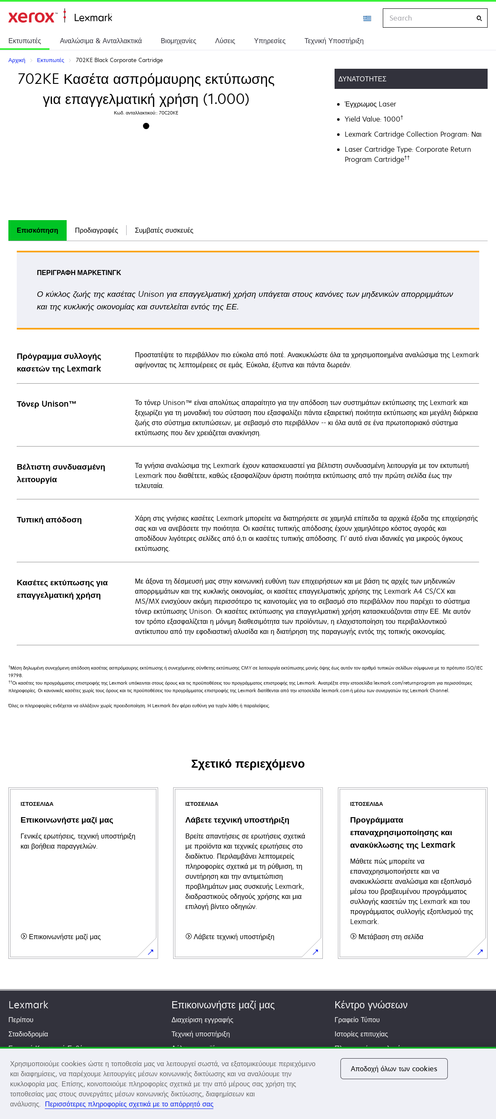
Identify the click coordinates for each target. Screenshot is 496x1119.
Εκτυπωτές (24, 40)
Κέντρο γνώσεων (371, 1004)
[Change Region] (368, 18)
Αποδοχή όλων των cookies (394, 1068)
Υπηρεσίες (270, 40)
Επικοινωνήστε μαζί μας (223, 1004)
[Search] (479, 18)
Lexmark (28, 1004)
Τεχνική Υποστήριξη (334, 40)
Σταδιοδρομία (28, 1034)
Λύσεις (225, 40)
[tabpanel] (248, 447)
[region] (248, 1083)
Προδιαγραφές (96, 230)
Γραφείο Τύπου (357, 1019)
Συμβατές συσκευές (164, 230)
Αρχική (60, 15)
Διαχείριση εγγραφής (202, 1019)
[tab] (37, 230)
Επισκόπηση (37, 230)
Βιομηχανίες (178, 40)
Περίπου (21, 1019)
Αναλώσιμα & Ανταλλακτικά (101, 40)
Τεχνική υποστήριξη (200, 1034)
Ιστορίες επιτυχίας (361, 1034)
